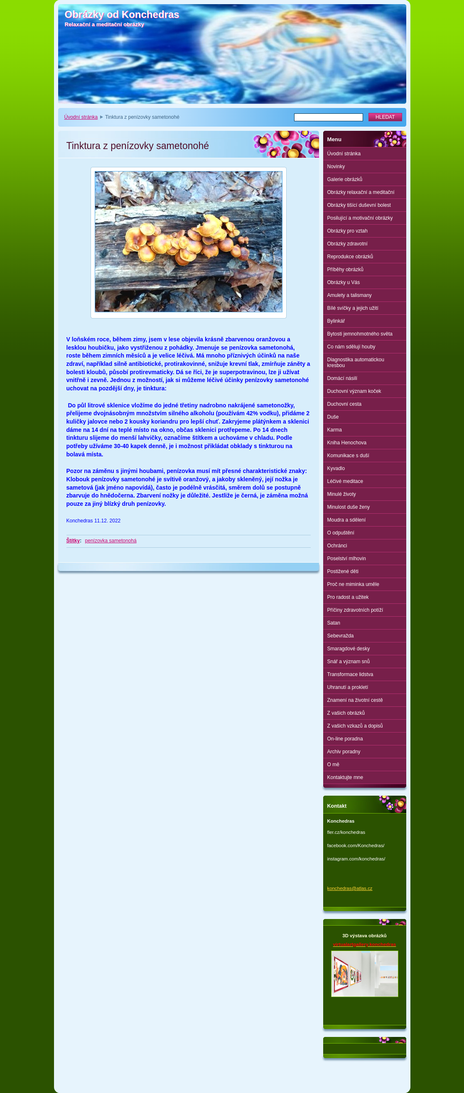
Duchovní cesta (344, 404)
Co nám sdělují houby (351, 347)
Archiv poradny (344, 752)
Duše (333, 417)
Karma (334, 430)
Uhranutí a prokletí (347, 687)
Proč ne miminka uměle (353, 584)
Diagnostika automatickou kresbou (355, 362)
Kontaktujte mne (345, 777)
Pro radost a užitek (348, 597)
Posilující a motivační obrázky (360, 218)
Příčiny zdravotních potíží (355, 610)
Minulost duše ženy (348, 507)
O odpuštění (340, 533)
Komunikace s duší (348, 455)
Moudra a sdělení (346, 520)
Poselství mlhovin (346, 558)
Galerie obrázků (345, 179)
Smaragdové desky (348, 649)
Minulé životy (341, 494)
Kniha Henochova (347, 443)
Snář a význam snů (348, 661)
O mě (333, 764)
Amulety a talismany (349, 295)
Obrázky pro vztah (347, 231)
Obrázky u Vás (343, 282)
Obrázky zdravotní (347, 244)
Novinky (336, 166)
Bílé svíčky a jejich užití (352, 308)
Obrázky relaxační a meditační (361, 192)
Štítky (73, 541)
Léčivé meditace (345, 481)
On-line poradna (345, 739)
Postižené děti (342, 571)
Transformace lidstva (350, 674)
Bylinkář (336, 321)
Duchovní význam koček (354, 391)
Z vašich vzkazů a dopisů (355, 726)
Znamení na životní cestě (355, 700)
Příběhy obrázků (345, 269)
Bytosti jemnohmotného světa (360, 334)
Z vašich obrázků (346, 713)
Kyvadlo (336, 468)
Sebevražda (340, 636)
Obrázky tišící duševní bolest (359, 205)
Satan (333, 623)
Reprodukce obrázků (350, 257)
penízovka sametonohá (111, 541)
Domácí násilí (342, 378)
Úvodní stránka (81, 117)
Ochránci (337, 546)
